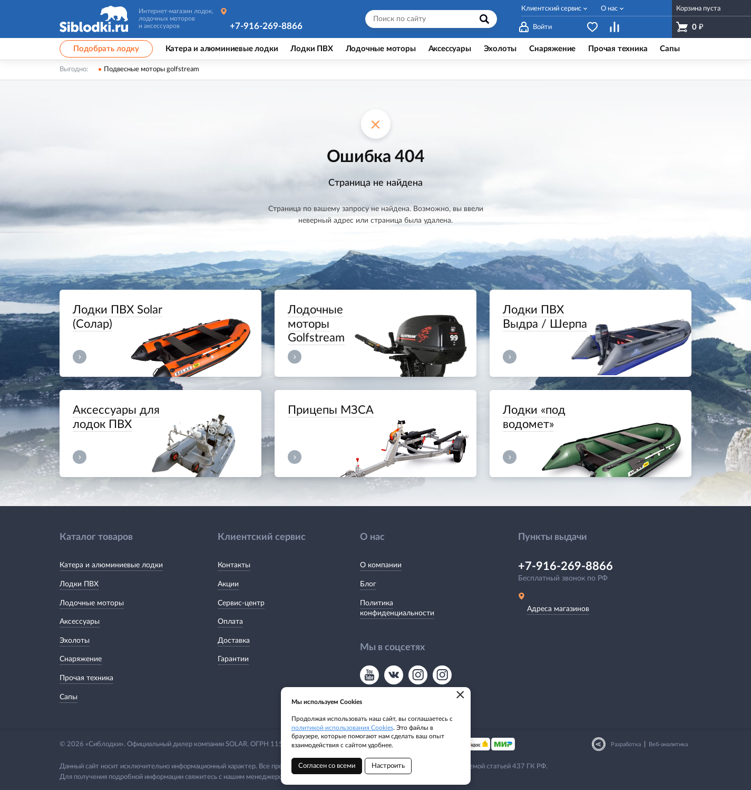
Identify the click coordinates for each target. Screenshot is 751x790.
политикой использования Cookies (342, 728)
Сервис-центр (241, 603)
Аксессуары (80, 621)
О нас (609, 8)
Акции (228, 584)
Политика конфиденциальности (397, 608)
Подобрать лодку (106, 49)
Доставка (234, 640)
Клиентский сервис (551, 8)
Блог (368, 584)
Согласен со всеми (326, 766)
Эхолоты (75, 640)
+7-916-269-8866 (266, 26)
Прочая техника (86, 678)
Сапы (68, 697)
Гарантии (233, 659)
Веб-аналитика (668, 744)
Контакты (234, 565)
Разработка (626, 744)
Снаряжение (81, 659)
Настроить (388, 766)
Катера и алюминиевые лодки (111, 565)
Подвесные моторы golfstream (151, 69)
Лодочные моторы (92, 603)
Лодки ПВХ (79, 584)
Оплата (230, 621)
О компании (381, 565)
